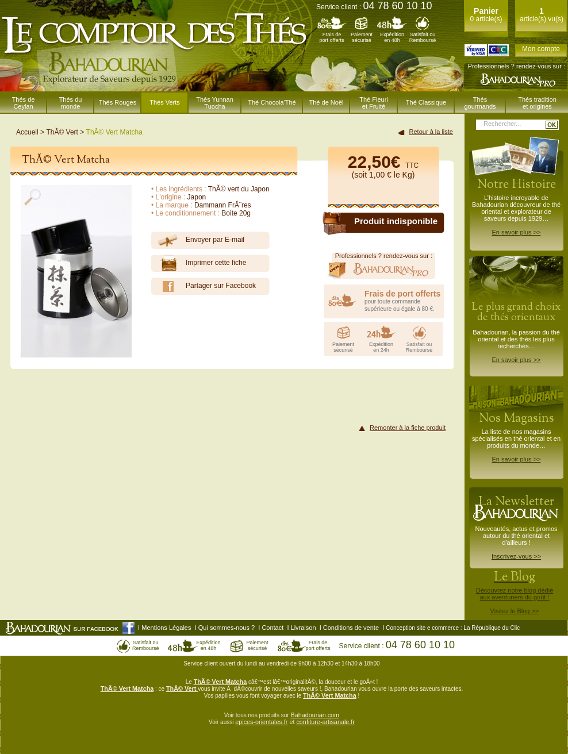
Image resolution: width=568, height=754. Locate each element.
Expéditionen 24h (381, 347)
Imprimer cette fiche (198, 263)
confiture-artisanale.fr (325, 721)
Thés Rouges (117, 102)
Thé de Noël (326, 102)
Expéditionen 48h (392, 37)
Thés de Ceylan (23, 103)
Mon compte (541, 49)
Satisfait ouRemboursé (422, 37)
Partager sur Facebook (203, 286)
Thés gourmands (480, 103)
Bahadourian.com (314, 714)
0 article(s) (486, 14)
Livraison (303, 627)
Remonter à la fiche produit (408, 427)
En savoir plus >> (516, 232)
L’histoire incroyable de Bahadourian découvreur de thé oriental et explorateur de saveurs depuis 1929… (516, 206)
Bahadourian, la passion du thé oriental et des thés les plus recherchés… (516, 331)
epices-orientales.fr (261, 721)
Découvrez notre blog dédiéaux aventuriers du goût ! (514, 594)
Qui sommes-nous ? (226, 627)
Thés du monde (70, 103)
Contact (272, 627)
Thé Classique (426, 102)
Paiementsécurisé (362, 37)
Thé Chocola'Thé (271, 102)
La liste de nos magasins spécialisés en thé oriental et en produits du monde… (516, 436)
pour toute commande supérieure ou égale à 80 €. (404, 300)
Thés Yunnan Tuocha (214, 103)
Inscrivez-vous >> (516, 556)
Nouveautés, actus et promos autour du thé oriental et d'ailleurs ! (516, 526)
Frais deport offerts (332, 37)
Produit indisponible (395, 221)
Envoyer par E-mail (197, 240)
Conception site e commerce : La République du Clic (453, 628)
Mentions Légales (166, 627)
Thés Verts (164, 102)
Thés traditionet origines (537, 103)
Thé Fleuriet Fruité (373, 103)
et (291, 721)
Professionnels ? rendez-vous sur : (516, 66)
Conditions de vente (351, 627)
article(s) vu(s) (541, 14)
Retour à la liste (431, 131)
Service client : (374, 7)
